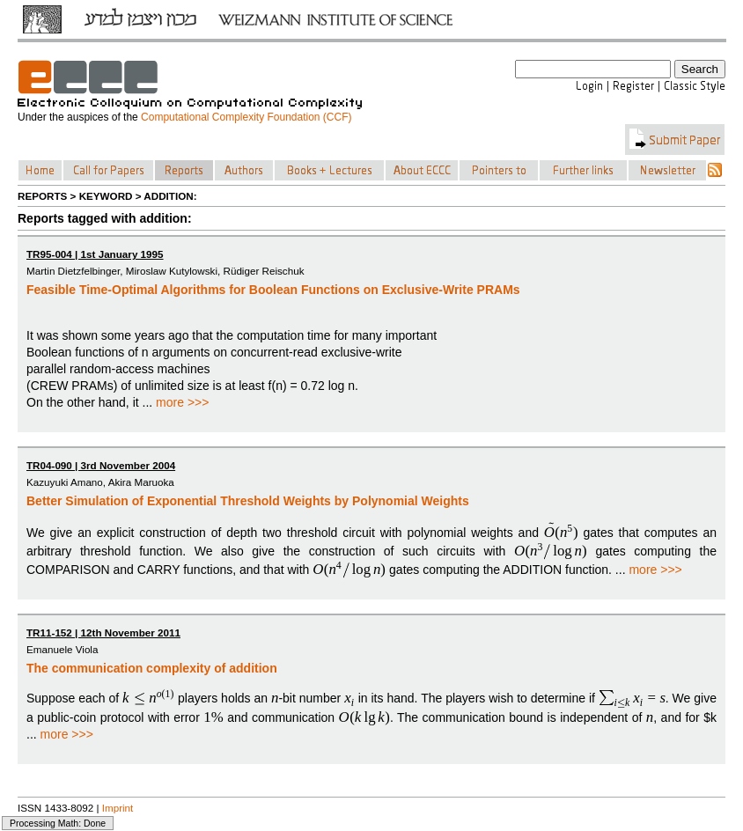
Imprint (118, 807)
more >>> (182, 402)
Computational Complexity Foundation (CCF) (246, 117)
